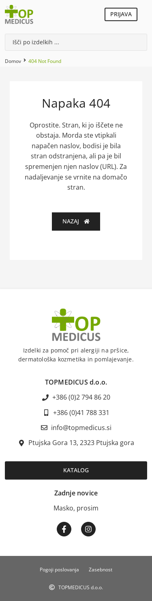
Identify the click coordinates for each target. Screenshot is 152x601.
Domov (13, 61)
